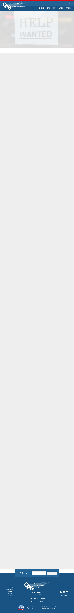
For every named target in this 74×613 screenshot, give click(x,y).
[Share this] (10, 558)
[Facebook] (66, 3)
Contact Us (59, 3)
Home (10, 586)
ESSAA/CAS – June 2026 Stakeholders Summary (61, 110)
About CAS (10, 588)
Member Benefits (10, 595)
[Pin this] (20, 558)
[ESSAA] (37, 607)
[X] (67, 3)
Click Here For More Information (15, 295)
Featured (22, 43)
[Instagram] (69, 3)
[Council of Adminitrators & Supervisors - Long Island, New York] (14, 5)
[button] (64, 3)
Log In (52, 3)
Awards (10, 591)
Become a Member (44, 3)
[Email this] (6, 558)
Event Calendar (10, 589)
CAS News (17, 43)
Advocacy (10, 593)
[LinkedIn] (70, 3)
